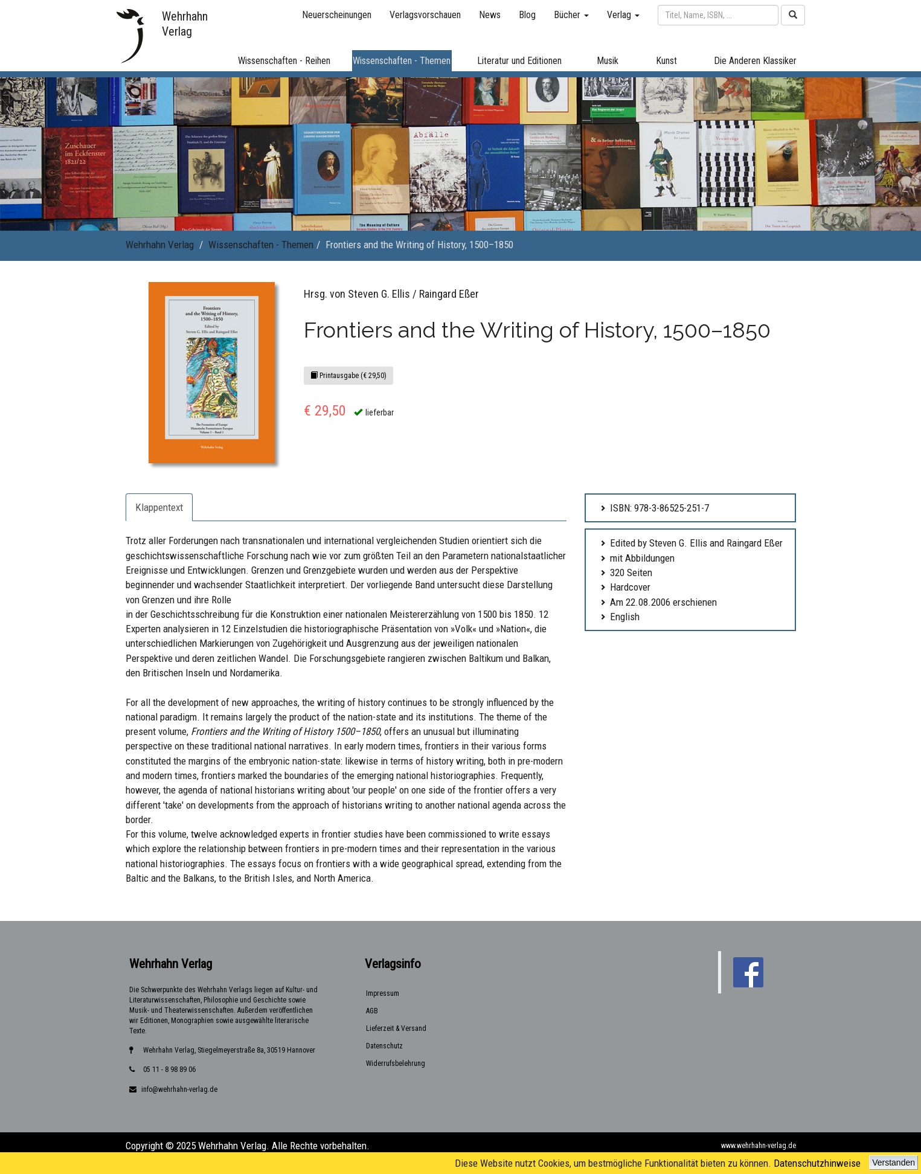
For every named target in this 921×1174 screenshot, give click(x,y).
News (490, 15)
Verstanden (893, 1162)
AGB (372, 1011)
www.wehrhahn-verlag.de (758, 1145)
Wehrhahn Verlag (160, 245)
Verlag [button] (623, 15)
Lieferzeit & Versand (396, 1028)
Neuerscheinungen (336, 15)
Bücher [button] (571, 15)
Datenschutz (384, 1046)
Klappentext (159, 507)
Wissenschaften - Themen (260, 245)
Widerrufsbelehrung (395, 1063)
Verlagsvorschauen (425, 15)
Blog (527, 15)
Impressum (382, 993)
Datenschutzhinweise (817, 1163)
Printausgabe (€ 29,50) (348, 375)
